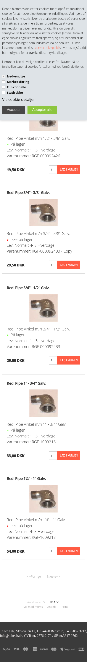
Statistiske (15, 92)
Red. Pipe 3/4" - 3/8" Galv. (28, 192)
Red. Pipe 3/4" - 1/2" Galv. (28, 287)
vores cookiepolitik (47, 48)
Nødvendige (16, 76)
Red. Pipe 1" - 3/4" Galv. (26, 383)
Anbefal (52, 607)
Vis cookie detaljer (18, 99)
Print (64, 607)
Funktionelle (16, 87)
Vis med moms (33, 607)
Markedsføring (18, 82)
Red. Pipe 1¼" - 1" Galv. (26, 478)
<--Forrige (34, 576)
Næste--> (53, 576)
